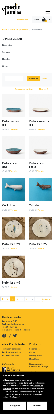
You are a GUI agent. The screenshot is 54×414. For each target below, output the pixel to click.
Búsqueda (33, 78)
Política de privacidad (11, 352)
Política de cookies (10, 356)
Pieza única (7, 45)
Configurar (14, 405)
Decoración (34, 349)
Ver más (14, 129)
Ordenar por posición (24, 89)
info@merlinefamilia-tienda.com (16, 330)
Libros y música (35, 356)
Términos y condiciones (12, 349)
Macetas (6, 59)
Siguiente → (46, 300)
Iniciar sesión (22, 19)
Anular (44, 78)
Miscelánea (34, 359)
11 (37, 299)
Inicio (4, 29)
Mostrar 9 (43, 89)
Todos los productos (19, 29)
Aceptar (37, 405)
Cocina (32, 352)
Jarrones (6, 52)
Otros (5, 66)
